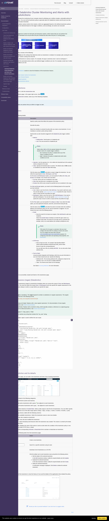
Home (27, 8)
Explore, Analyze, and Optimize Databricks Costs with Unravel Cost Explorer (10, 44)
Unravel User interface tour (9, 32)
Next (90, 512)
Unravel (89, 3)
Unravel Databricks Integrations (9, 24)
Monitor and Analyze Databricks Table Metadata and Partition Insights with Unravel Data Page (10, 78)
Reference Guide (9, 89)
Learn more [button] (50, 518)
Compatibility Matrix (6, 97)
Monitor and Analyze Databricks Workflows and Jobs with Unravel (10, 56)
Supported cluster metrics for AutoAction (43, 75)
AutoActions (10, 66)
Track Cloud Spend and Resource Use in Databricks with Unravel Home (10, 37)
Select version (98, 3)
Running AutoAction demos (40, 81)
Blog (83, 3)
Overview (3, 12)
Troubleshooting (9, 91)
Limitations (39, 70)
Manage (10, 86)
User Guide (9, 30)
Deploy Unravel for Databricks (9, 16)
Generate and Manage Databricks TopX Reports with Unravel (8, 62)
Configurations (9, 28)
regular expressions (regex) (68, 191)
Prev (22, 512)
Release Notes (9, 94)
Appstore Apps (10, 84)
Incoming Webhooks (62, 265)
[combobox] (9, 8)
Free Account (76, 3)
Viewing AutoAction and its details (101, 22)
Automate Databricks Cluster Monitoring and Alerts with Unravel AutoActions (9, 71)
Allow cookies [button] (102, 518)
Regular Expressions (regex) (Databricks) (102, 18)
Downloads (9, 100)
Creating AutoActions (100, 15)
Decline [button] (94, 518)
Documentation (9, 21)
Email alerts (61, 237)
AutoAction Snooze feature (40, 77)
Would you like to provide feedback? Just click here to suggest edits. (64, 506)
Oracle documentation (47, 304)
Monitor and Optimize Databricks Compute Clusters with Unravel (10, 50)
